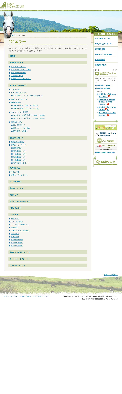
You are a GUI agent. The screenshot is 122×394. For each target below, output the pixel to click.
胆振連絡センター (19, 151)
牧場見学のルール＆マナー (21, 70)
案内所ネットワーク (18, 145)
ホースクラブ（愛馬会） (20, 231)
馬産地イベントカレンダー (21, 79)
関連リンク (15, 219)
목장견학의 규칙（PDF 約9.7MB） (107, 156)
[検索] (120, 2)
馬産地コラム (15, 168)
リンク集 (13, 215)
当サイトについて (16, 265)
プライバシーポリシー (18, 259)
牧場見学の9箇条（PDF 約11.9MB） (107, 137)
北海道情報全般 (17, 240)
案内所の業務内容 (17, 142)
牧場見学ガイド (15, 63)
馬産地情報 (15, 237)
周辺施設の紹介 (17, 122)
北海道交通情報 (17, 246)
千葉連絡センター (19, 160)
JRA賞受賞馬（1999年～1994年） (26, 108)
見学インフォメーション (19, 201)
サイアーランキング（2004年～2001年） (28, 95)
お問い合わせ (15, 208)
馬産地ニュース (15, 188)
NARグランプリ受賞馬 (19, 112)
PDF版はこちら (103, 106)
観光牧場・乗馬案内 (20, 131)
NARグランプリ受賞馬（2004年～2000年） (29, 115)
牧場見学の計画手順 (18, 73)
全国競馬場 (15, 234)
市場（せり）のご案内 (21, 128)
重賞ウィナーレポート (19, 175)
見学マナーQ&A (17, 76)
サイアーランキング (18, 92)
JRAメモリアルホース (19, 99)
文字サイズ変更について (19, 252)
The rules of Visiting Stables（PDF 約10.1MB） (107, 144)
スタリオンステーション (20, 225)
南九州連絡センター (20, 163)
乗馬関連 (14, 228)
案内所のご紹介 (15, 138)
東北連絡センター (19, 157)
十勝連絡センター (19, 154)
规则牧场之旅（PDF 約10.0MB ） (107, 150)
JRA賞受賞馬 (16, 102)
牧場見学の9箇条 (103, 131)
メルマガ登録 (15, 182)
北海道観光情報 (17, 243)
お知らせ (13, 195)
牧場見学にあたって (18, 67)
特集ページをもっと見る (105, 194)
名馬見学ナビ (16, 89)
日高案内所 (17, 148)
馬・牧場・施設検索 (17, 85)
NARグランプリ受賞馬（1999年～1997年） (29, 118)
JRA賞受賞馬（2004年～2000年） (26, 105)
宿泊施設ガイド (19, 125)
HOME (14, 35)
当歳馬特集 (15, 172)
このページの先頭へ (111, 366)
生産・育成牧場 (17, 222)
